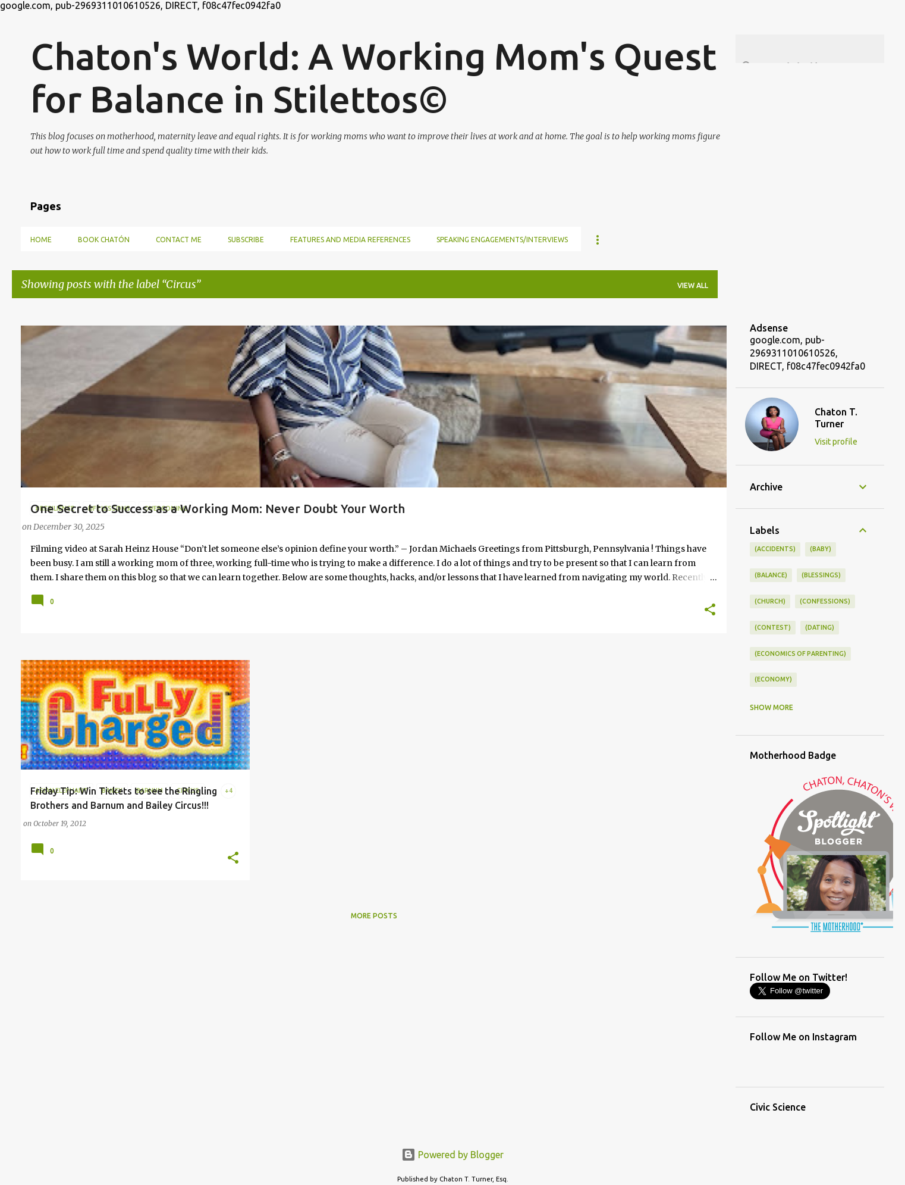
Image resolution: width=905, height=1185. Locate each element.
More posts (374, 916)
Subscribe (246, 239)
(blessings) (821, 575)
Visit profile (836, 441)
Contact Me (179, 239)
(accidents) (775, 548)
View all (692, 285)
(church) (770, 601)
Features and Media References (350, 239)
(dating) (819, 627)
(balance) (771, 575)
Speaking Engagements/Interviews (502, 239)
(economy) (773, 679)
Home (41, 239)
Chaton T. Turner (836, 418)
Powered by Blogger (452, 1154)
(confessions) (825, 601)
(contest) (773, 627)
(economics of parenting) (800, 653)
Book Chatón (104, 239)
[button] (710, 610)
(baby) (820, 548)
